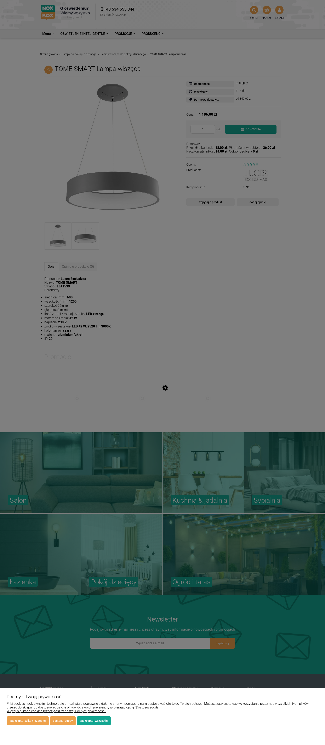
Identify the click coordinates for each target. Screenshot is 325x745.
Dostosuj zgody (63, 720)
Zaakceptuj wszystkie (94, 720)
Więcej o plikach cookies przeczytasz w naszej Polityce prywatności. (56, 711)
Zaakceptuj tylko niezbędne (28, 720)
